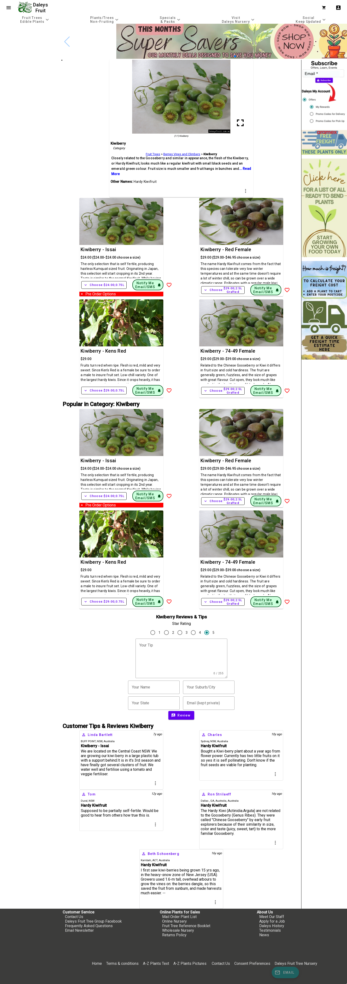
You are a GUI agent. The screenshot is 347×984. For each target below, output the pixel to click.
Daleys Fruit (41, 7)
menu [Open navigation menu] (9, 8)
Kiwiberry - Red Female (225, 249)
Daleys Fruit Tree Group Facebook (93, 921)
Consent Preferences (252, 963)
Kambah (146, 860)
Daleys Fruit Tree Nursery (296, 963)
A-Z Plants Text (156, 963)
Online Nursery (174, 921)
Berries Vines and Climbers (181, 154)
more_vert (245, 191)
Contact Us (74, 916)
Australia (109, 741)
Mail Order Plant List (179, 916)
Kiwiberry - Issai (98, 249)
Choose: (104, 285)
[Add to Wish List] (169, 285)
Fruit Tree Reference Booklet (186, 926)
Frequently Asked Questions (89, 926)
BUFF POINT (88, 741)
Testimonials (270, 930)
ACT (155, 860)
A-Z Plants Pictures (189, 963)
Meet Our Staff (271, 916)
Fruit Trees (153, 154)
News (264, 935)
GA (212, 800)
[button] (235, 56)
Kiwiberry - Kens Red (103, 351)
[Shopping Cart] (325, 7)
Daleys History (271, 926)
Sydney (205, 741)
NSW (99, 741)
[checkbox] (30, 44)
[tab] (35, 19)
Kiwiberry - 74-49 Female (227, 351)
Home (97, 963)
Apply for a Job (272, 921)
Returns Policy (174, 935)
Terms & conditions (123, 963)
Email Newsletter (79, 930)
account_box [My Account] (338, 8)
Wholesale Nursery (178, 930)
